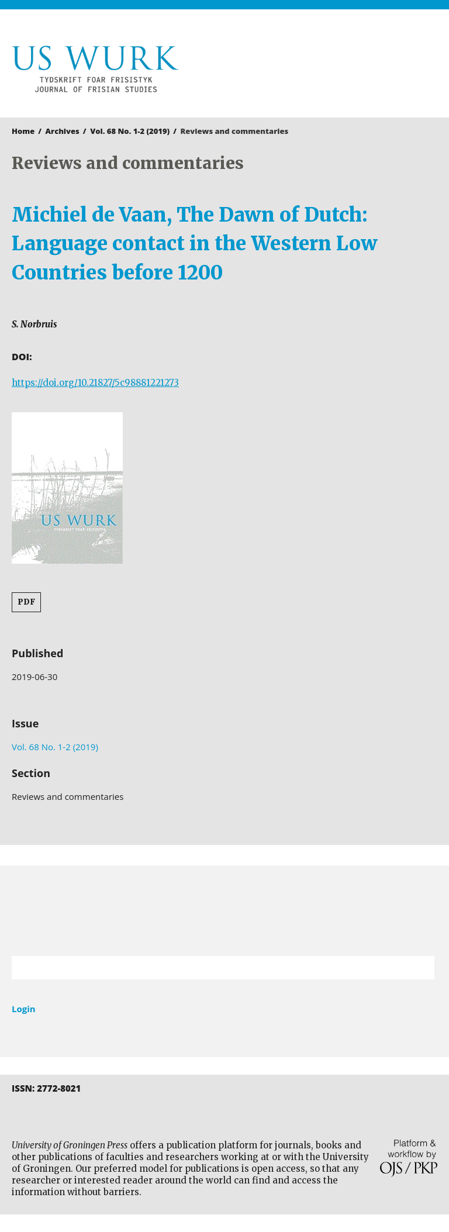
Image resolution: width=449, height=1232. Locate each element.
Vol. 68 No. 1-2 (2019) (130, 131)
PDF (26, 602)
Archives (63, 131)
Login (24, 1008)
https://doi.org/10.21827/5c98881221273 (95, 382)
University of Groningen (224, 910)
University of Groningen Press (333, 70)
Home (23, 131)
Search (419, 967)
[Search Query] (208, 967)
